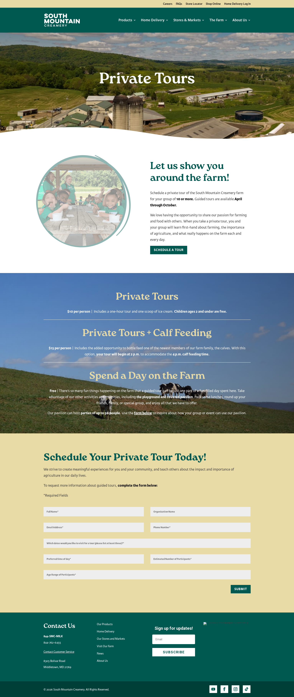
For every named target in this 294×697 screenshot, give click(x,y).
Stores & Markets (187, 20)
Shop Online (213, 4)
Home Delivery (153, 20)
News (100, 653)
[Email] (173, 639)
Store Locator (194, 4)
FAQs (179, 4)
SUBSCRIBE (174, 652)
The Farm (216, 20)
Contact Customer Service (59, 652)
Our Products (105, 624)
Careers (167, 4)
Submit (240, 589)
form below (143, 413)
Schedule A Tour (169, 250)
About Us (239, 20)
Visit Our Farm (105, 646)
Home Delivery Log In (237, 4)
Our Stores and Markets (111, 638)
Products (125, 20)
